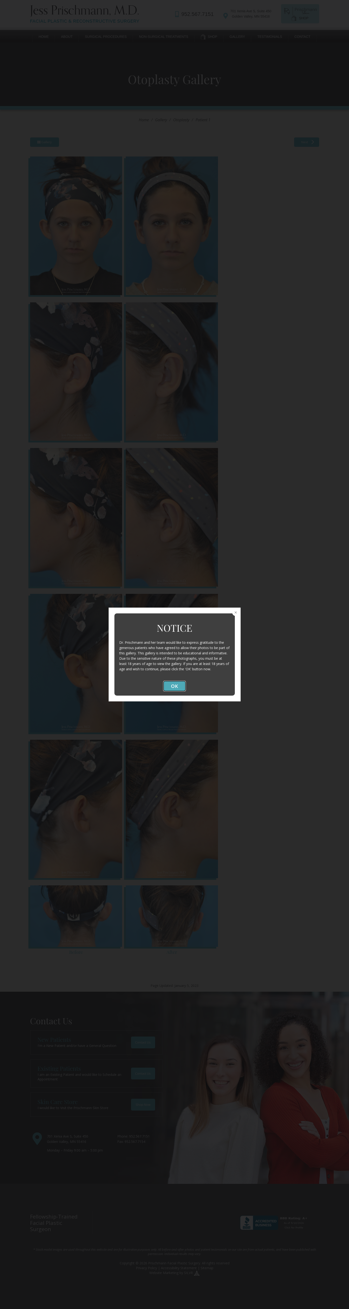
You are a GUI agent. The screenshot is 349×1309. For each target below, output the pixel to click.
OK (174, 686)
